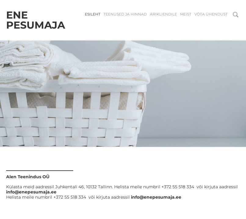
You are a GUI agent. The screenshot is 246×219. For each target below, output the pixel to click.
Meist (185, 14)
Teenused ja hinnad (125, 14)
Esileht (92, 14)
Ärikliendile (163, 14)
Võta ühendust (211, 14)
